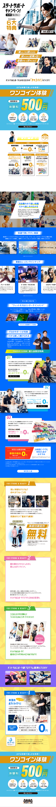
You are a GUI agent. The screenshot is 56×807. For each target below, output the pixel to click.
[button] (25, 256)
